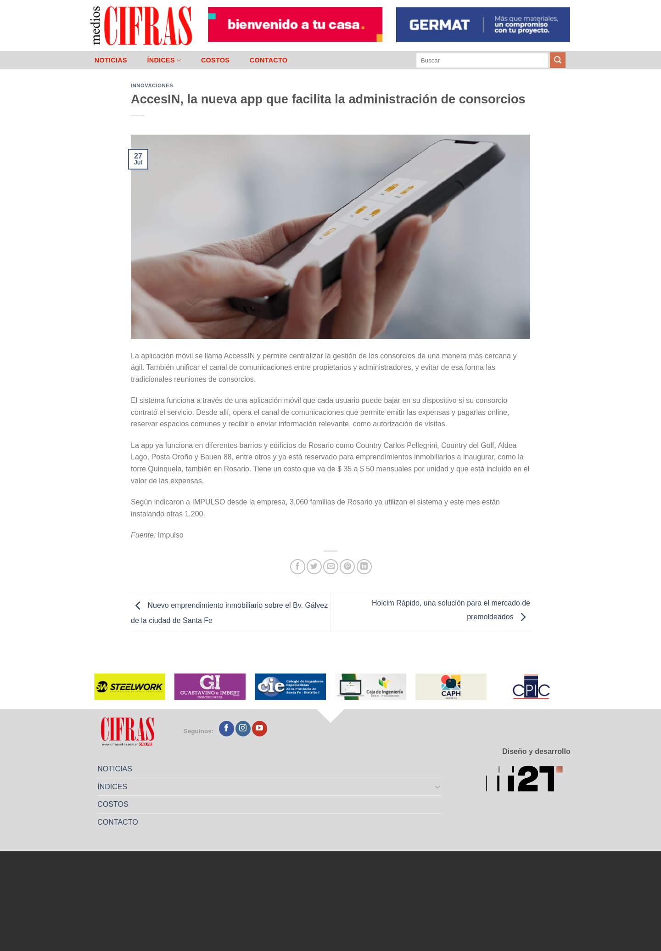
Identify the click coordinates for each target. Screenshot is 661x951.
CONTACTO (269, 60)
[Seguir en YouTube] (259, 728)
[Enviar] (558, 60)
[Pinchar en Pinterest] (347, 566)
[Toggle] (438, 786)
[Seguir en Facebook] (226, 728)
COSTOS (215, 60)
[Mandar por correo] (330, 566)
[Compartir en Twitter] (314, 566)
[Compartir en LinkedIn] (364, 566)
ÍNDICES (164, 60)
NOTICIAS (111, 60)
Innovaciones (152, 85)
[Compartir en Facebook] (297, 566)
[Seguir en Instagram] (243, 728)
